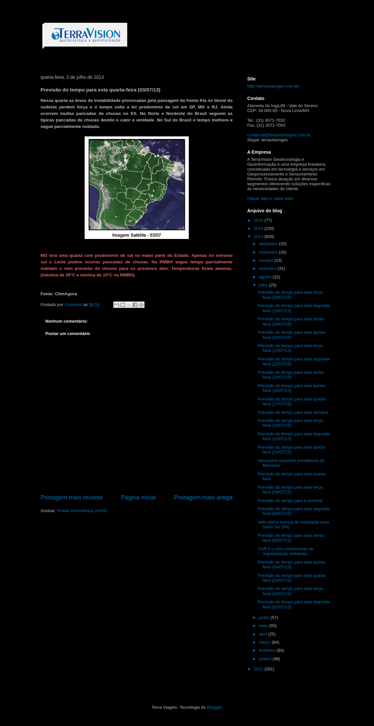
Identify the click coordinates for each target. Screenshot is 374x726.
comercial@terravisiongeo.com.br (279, 135)
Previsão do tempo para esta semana (293, 412)
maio (264, 625)
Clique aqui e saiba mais (270, 198)
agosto (266, 276)
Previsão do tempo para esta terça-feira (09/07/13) (291, 490)
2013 (259, 236)
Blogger (214, 707)
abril (263, 634)
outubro (266, 260)
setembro (268, 268)
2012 (259, 668)
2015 (259, 220)
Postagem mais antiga (203, 497)
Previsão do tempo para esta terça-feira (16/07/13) (291, 423)
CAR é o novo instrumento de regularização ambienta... (285, 551)
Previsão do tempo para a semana (290, 500)
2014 (259, 228)
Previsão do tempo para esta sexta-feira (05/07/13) (291, 538)
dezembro (269, 243)
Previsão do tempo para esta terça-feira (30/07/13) (291, 295)
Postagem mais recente (72, 497)
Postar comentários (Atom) (82, 510)
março (265, 642)
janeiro (266, 658)
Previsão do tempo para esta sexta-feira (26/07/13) (291, 321)
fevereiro (267, 650)
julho (264, 285)
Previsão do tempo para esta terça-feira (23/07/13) (291, 348)
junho (264, 617)
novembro (269, 252)
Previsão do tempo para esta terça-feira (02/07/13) (291, 591)
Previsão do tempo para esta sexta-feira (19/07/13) (291, 375)
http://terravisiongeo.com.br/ (273, 86)
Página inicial (138, 497)
